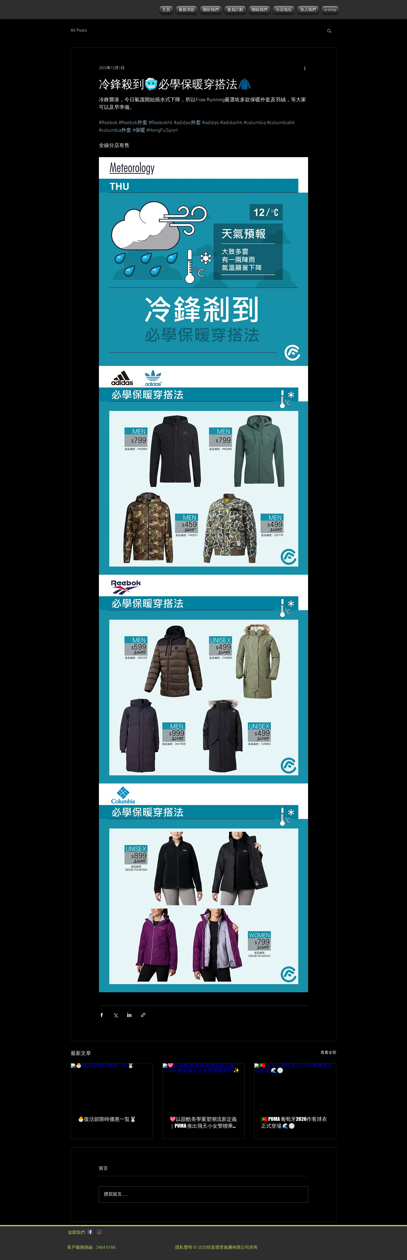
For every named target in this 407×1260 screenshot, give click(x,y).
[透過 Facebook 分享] (101, 1015)
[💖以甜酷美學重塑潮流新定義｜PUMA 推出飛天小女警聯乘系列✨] (203, 1086)
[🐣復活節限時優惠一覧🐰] (112, 1086)
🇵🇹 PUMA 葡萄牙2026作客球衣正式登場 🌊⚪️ (294, 1122)
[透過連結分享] (143, 1015)
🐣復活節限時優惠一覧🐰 (107, 1119)
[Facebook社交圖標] (90, 1232)
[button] (329, 30)
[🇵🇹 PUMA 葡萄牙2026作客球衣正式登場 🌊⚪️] (295, 1086)
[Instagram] (99, 1232)
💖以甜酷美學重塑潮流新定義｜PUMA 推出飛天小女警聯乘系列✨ (203, 1122)
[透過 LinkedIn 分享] (129, 1015)
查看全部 (328, 1052)
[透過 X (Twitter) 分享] (115, 1015)
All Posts (79, 30)
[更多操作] (304, 68)
